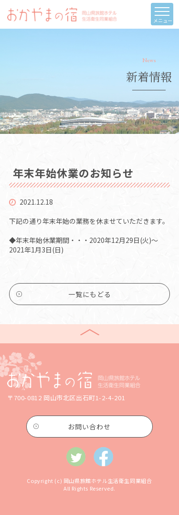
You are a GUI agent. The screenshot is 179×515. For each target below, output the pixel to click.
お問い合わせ (89, 426)
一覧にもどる (89, 294)
